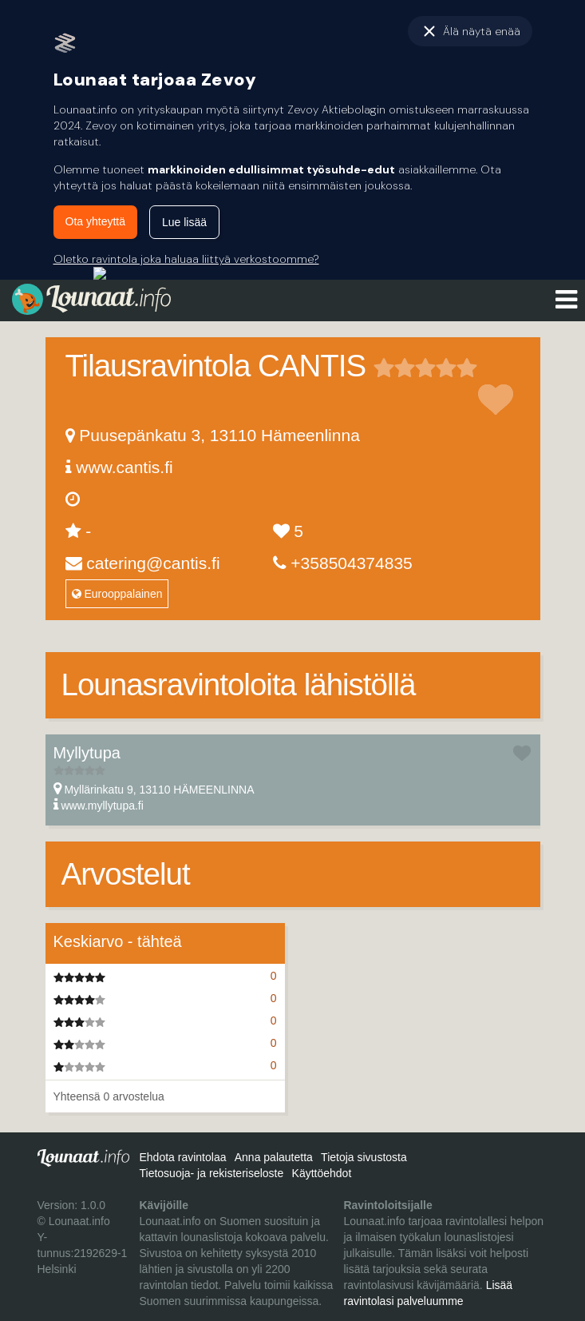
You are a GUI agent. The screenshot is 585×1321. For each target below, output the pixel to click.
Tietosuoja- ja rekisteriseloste (211, 1173)
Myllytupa (87, 753)
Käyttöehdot (322, 1173)
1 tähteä (384, 367)
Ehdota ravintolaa (182, 1157)
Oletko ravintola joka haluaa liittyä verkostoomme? (186, 259)
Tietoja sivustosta (364, 1157)
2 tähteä (394, 367)
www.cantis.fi (124, 467)
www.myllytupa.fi (102, 805)
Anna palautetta (274, 1157)
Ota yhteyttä (95, 221)
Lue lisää (184, 222)
